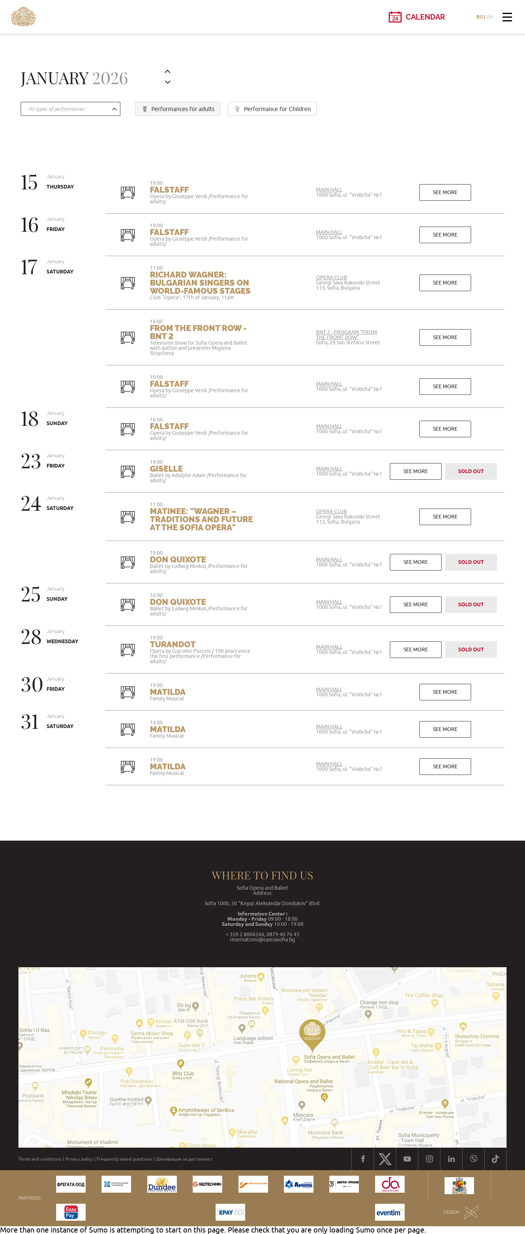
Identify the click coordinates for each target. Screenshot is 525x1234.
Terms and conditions (39, 1159)
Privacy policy (79, 1159)
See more (445, 192)
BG (479, 16)
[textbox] (68, 109)
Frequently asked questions (124, 1159)
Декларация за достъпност (184, 1159)
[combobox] (70, 109)
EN (490, 16)
